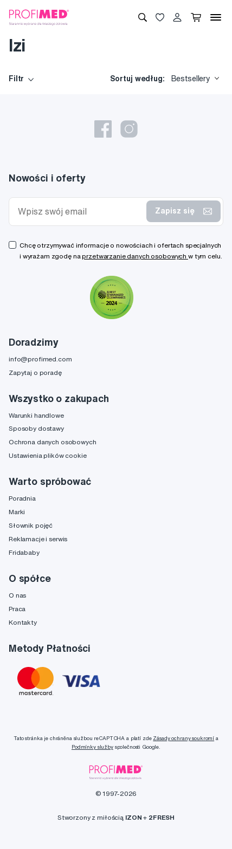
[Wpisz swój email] (80, 211)
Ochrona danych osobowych (52, 441)
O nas (17, 595)
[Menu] (215, 17)
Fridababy (24, 552)
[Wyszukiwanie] (142, 17)
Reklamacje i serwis (38, 538)
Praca (17, 608)
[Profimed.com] (39, 17)
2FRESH (162, 817)
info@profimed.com (40, 358)
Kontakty (23, 622)
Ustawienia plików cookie (48, 455)
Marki (17, 511)
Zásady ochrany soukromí (183, 738)
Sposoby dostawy (36, 428)
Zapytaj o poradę (35, 372)
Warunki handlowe (36, 415)
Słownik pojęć (31, 525)
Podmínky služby (92, 746)
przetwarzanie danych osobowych (135, 256)
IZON (133, 817)
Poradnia (22, 498)
